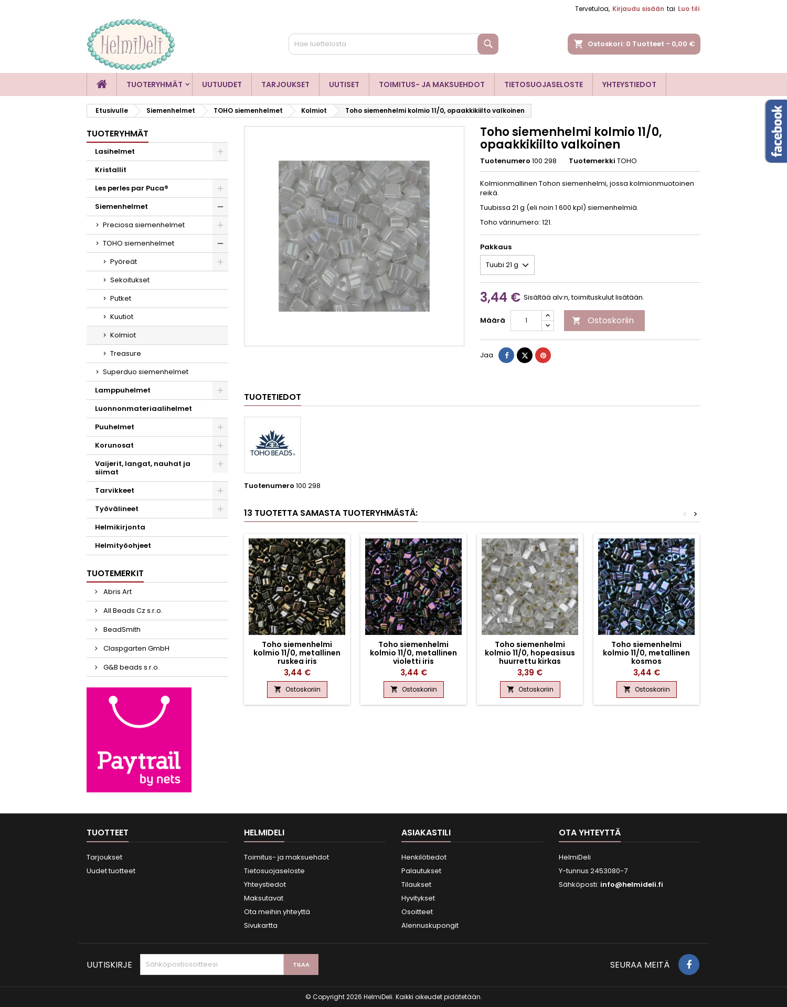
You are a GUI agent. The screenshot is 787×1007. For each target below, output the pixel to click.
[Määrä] (526, 320)
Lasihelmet (115, 151)
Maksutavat (263, 898)
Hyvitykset (418, 898)
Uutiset (344, 84)
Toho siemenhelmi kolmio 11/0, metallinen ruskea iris (297, 652)
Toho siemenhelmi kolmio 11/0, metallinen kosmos (646, 652)
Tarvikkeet (114, 490)
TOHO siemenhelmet (138, 243)
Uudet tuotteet (111, 871)
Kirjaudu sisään (638, 8)
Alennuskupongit (430, 925)
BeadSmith (121, 629)
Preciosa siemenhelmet (144, 225)
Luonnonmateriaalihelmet (143, 409)
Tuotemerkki (592, 161)
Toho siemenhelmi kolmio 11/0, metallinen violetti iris (413, 652)
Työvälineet (117, 509)
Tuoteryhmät (154, 84)
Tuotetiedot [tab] (272, 397)
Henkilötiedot (423, 857)
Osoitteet (417, 912)
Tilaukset (416, 884)
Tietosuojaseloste (543, 84)
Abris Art (117, 592)
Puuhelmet (114, 427)
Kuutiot (121, 317)
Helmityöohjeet (123, 545)
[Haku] (393, 44)
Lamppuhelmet (123, 390)
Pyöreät (123, 262)
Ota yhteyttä (590, 832)
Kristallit (110, 170)
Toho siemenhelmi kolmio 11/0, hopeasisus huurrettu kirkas (530, 652)
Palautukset (421, 871)
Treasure (125, 353)
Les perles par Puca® (131, 188)
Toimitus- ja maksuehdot (432, 84)
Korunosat (114, 445)
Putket (120, 298)
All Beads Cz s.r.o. (132, 611)
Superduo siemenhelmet (145, 372)
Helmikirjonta (120, 527)
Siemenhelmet (121, 206)
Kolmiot (123, 335)
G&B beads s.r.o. (130, 667)
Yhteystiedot (629, 84)
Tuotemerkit (115, 573)
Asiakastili (426, 832)
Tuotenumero (505, 161)
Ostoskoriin (603, 320)
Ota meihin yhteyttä (277, 912)
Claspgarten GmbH (135, 648)
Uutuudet (222, 84)
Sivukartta (261, 925)
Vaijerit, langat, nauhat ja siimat (142, 468)
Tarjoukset (285, 84)
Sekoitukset (130, 280)
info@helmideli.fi (631, 884)
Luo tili (688, 8)
